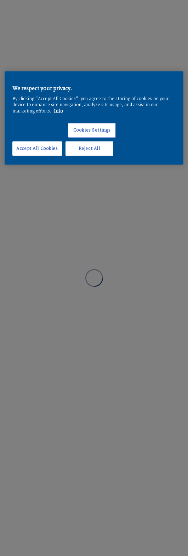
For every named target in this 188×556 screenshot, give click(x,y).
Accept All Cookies (37, 148)
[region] (94, 118)
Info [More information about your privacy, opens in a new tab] (58, 111)
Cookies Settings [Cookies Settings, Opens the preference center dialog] (92, 130)
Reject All (89, 148)
